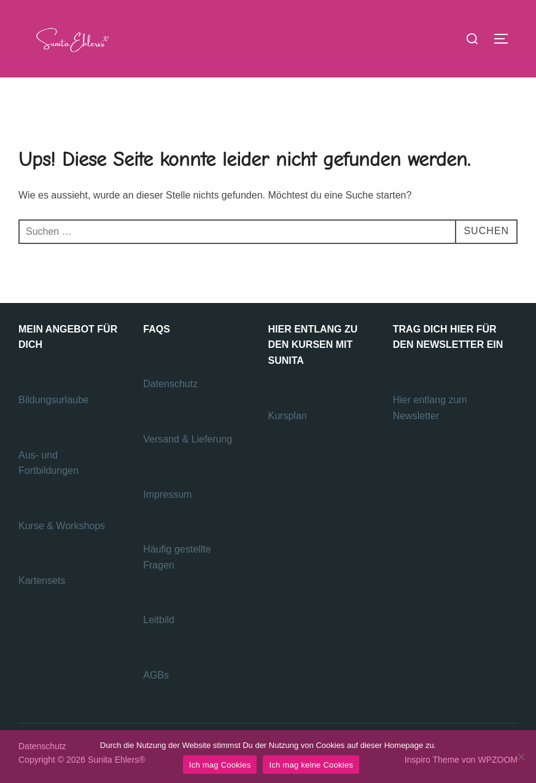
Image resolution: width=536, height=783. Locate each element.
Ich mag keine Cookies (311, 764)
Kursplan (287, 416)
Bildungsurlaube (53, 400)
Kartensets (41, 580)
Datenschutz (171, 384)
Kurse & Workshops (63, 526)
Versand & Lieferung (187, 439)
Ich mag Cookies (220, 764)
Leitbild (158, 620)
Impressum (167, 494)
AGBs (157, 675)
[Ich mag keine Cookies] (521, 756)
